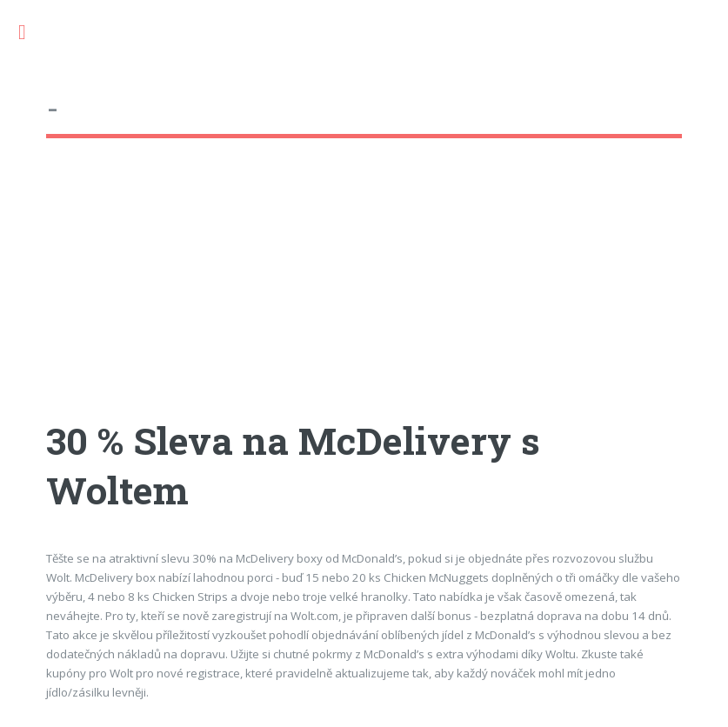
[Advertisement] (363, 295)
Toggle (31, 32)
